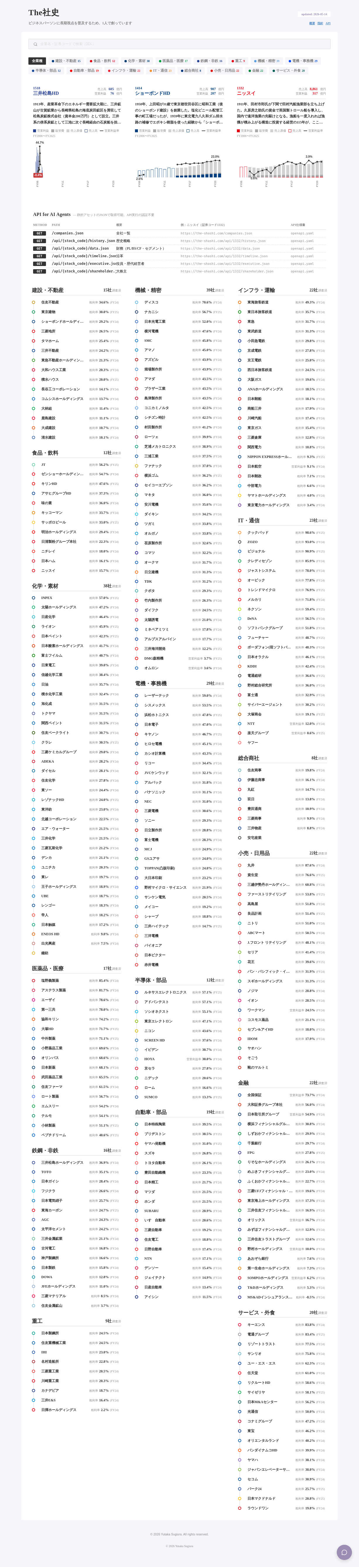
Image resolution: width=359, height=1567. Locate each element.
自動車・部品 (84, 70)
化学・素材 (137, 61)
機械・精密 (266, 61)
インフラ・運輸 (124, 70)
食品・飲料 (102, 61)
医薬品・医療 (173, 61)
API (328, 23)
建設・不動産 (66, 61)
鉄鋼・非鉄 (209, 61)
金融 (256, 70)
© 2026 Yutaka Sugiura (179, 1546)
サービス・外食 (289, 70)
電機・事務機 (303, 61)
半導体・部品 (46, 70)
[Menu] (344, 1552)
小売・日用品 (225, 70)
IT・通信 (161, 70)
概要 (312, 23)
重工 (238, 61)
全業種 (37, 61)
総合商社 (191, 70)
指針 (320, 23)
